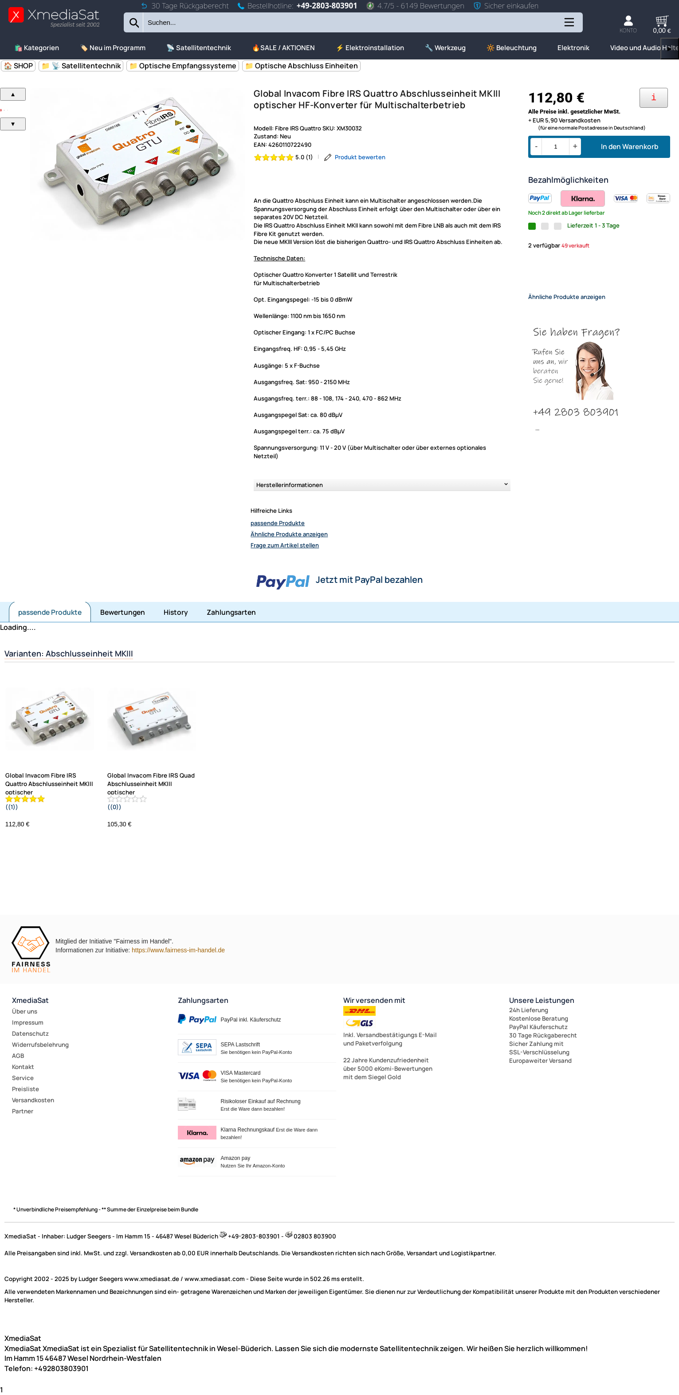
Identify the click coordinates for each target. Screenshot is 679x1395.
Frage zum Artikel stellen (285, 545)
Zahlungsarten (231, 612)
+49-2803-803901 (327, 5)
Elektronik (573, 47)
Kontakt (23, 1067)
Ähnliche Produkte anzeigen (289, 534)
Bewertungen (122, 612)
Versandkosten (33, 1100)
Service (23, 1078)
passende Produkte (278, 523)
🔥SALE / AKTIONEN (283, 47)
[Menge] (555, 146)
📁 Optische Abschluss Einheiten (301, 66)
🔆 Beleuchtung (512, 47)
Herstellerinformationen (289, 485)
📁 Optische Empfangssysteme (182, 66)
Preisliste (25, 1089)
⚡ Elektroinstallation (370, 47)
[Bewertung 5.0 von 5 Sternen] (283, 157)
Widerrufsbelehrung (40, 1045)
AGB (18, 1056)
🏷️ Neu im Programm (112, 47)
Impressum (27, 1022)
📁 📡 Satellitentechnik (81, 66)
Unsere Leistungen (541, 1000)
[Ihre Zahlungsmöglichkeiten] (654, 98)
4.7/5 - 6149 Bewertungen (415, 5)
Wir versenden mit (374, 1000)
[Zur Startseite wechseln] (53, 27)
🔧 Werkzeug (445, 47)
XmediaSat (30, 1000)
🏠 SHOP (18, 66)
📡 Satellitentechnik (198, 47)
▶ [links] (669, 48)
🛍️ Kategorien (36, 47)
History (176, 612)
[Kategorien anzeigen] (568, 25)
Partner (22, 1111)
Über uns (24, 1011)
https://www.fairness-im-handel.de (178, 950)
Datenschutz (30, 1033)
